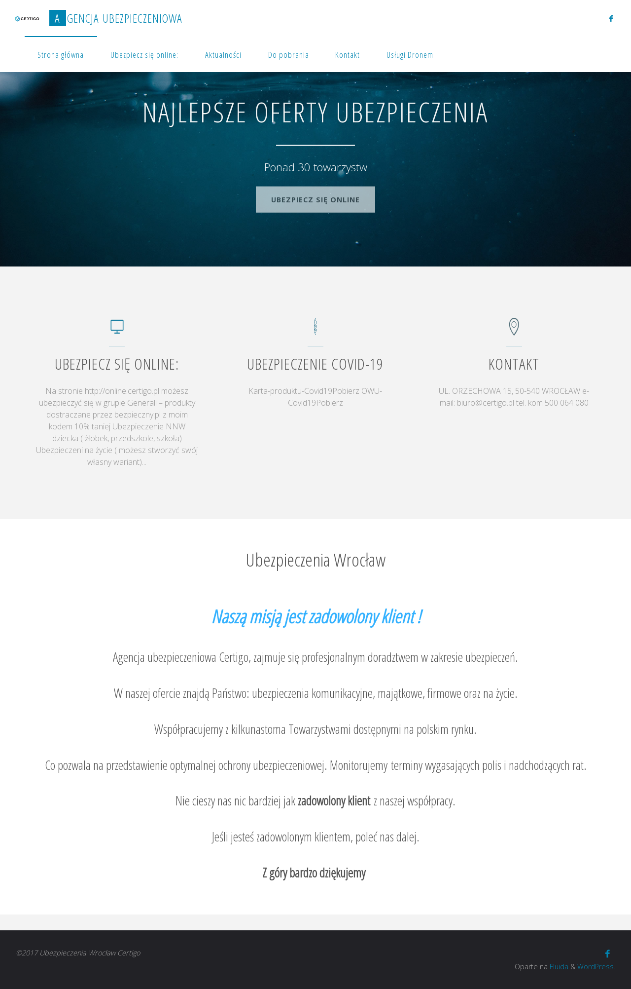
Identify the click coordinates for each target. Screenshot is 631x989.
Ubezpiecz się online (315, 196)
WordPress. (596, 966)
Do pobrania (288, 54)
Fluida (558, 966)
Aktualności (223, 54)
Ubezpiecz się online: (144, 54)
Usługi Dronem (409, 54)
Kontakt (347, 54)
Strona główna (60, 54)
